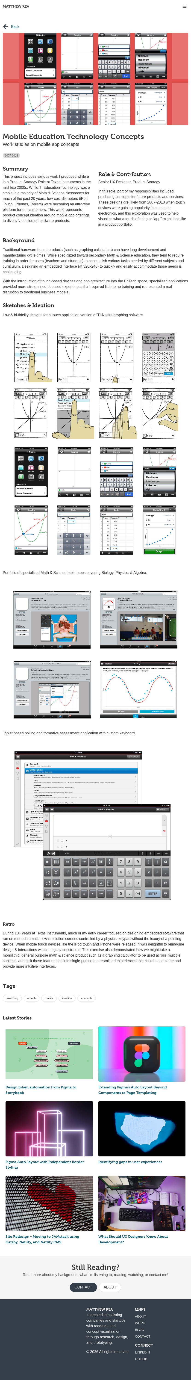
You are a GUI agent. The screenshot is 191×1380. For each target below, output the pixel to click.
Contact (83, 1287)
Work (140, 1323)
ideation (67, 998)
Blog (139, 1330)
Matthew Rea (16, 6)
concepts (86, 998)
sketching (12, 998)
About (110, 1287)
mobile (49, 998)
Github (141, 1359)
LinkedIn (142, 1352)
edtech (31, 998)
